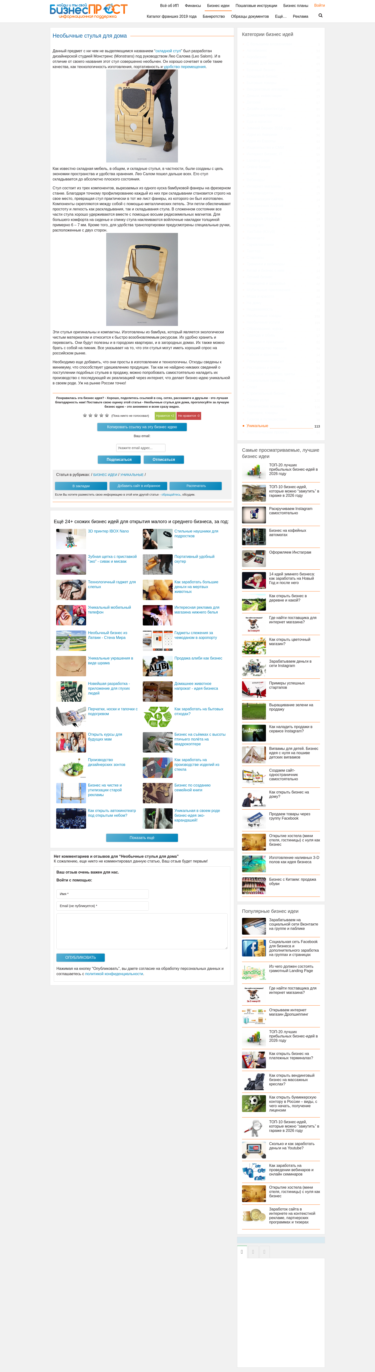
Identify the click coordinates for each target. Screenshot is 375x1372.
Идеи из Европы (261, 141)
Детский (254, 102)
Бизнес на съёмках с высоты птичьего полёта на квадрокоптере (200, 739)
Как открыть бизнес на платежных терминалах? (293, 1060)
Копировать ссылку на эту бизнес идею (142, 427)
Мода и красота (260, 296)
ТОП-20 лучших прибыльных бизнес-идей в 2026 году (295, 469)
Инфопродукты (260, 193)
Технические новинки (265, 406)
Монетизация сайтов (265, 199)
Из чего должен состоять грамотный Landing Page (293, 973)
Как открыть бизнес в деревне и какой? (289, 598)
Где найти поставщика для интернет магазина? (294, 620)
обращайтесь (171, 494)
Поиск (317, 16)
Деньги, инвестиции (264, 96)
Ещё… (281, 16)
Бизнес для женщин (264, 63)
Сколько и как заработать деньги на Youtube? (293, 1150)
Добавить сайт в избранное (139, 486)
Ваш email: (142, 436)
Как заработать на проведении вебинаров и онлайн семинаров (293, 1174)
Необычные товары (264, 316)
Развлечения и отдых (265, 361)
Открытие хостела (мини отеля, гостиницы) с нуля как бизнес (293, 840)
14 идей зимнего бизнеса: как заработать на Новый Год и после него (293, 578)
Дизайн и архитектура (266, 109)
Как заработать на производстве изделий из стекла (197, 764)
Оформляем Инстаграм (292, 552)
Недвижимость (260, 309)
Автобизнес (257, 50)
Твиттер (254, 251)
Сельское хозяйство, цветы (271, 374)
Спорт (252, 387)
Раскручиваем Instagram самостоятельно (292, 511)
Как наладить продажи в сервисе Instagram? (292, 729)
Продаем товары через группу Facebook (291, 816)
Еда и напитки (259, 122)
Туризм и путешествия (267, 419)
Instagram (255, 225)
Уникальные (257, 426)
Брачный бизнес (261, 70)
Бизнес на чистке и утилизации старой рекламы (105, 790)
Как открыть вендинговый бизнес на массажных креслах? (293, 1084)
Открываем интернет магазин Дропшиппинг (290, 1016)
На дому (254, 303)
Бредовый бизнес (262, 76)
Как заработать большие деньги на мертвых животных (196, 587)
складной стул (168, 51)
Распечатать (196, 486)
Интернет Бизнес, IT (264, 154)
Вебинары (256, 180)
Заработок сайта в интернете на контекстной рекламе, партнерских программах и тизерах (294, 1219)
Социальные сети (262, 212)
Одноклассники (260, 245)
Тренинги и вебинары (266, 264)
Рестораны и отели (263, 367)
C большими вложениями (269, 44)
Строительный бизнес (266, 393)
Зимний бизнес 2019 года (269, 128)
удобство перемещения (185, 67)
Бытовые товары (261, 83)
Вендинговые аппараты (267, 89)
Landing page (258, 160)
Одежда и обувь (261, 335)
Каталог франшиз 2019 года (172, 16)
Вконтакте (256, 238)
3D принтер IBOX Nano (108, 531)
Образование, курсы (265, 329)
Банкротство (214, 16)
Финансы (193, 6)
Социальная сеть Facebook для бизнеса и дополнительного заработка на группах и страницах (280, 950)
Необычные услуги (263, 322)
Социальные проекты (266, 380)
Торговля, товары (262, 413)
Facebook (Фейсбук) (264, 219)
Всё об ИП (169, 6)
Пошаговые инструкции (256, 6)
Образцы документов (250, 16)
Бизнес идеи (218, 6)
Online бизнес (259, 167)
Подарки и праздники (265, 342)
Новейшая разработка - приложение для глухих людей (109, 688)
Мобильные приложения (268, 290)
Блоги (252, 173)
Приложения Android (265, 206)
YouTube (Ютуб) (261, 232)
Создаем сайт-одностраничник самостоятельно (285, 774)
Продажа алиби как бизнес (198, 658)
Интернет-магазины (264, 186)
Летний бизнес (260, 277)
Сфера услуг (258, 400)
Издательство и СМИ (265, 147)
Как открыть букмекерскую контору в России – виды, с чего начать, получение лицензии (295, 1108)
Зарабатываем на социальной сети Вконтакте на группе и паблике (295, 924)
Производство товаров (267, 348)
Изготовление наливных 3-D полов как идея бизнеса (294, 860)
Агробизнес (257, 57)
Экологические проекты (268, 432)
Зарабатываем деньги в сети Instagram (292, 663)
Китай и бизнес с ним (265, 270)
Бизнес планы (295, 6)
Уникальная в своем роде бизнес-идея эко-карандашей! (197, 815)
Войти (317, 5)
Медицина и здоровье (266, 283)
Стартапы (255, 257)
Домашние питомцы (264, 115)
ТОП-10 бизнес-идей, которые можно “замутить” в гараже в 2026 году (294, 491)
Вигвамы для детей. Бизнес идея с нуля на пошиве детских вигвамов (295, 753)
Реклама (300, 16)
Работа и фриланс (263, 355)
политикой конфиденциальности (114, 974)
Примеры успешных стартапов (288, 685)
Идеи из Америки (262, 135)
